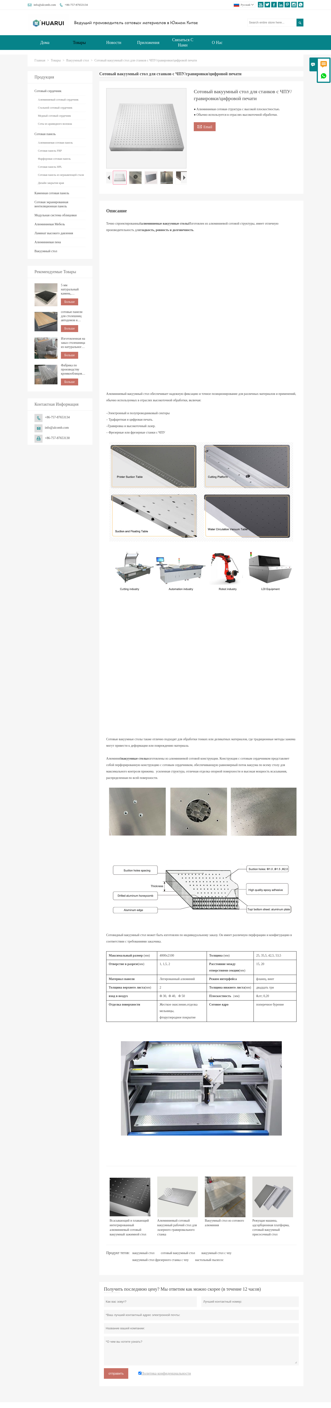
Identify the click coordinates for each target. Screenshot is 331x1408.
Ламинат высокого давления (53, 233)
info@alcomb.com (45, 4)
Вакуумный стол (77, 60)
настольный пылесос (209, 1261)
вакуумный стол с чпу (217, 1254)
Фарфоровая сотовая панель (54, 158)
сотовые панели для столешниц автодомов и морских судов (72, 316)
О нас (217, 42)
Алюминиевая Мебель (49, 224)
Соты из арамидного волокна (55, 123)
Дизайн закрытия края (51, 183)
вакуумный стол (143, 1254)
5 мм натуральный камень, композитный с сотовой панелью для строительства (72, 289)
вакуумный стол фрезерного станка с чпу (160, 1261)
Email (204, 126)
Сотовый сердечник (47, 91)
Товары (79, 42)
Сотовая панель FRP (50, 150)
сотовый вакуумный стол (178, 1254)
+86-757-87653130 (57, 438)
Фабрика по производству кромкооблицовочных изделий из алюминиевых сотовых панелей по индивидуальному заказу (73, 370)
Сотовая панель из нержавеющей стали (61, 174)
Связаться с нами (182, 42)
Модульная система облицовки (55, 215)
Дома (44, 42)
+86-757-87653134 (76, 4)
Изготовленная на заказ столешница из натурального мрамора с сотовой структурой (73, 343)
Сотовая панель (45, 134)
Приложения (148, 42)
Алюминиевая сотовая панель (55, 142)
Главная (39, 60)
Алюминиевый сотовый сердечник (58, 99)
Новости (113, 42)
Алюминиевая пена (47, 242)
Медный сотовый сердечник (54, 115)
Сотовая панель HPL (50, 166)
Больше (69, 302)
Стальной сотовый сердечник (55, 107)
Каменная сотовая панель (51, 193)
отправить (116, 1374)
